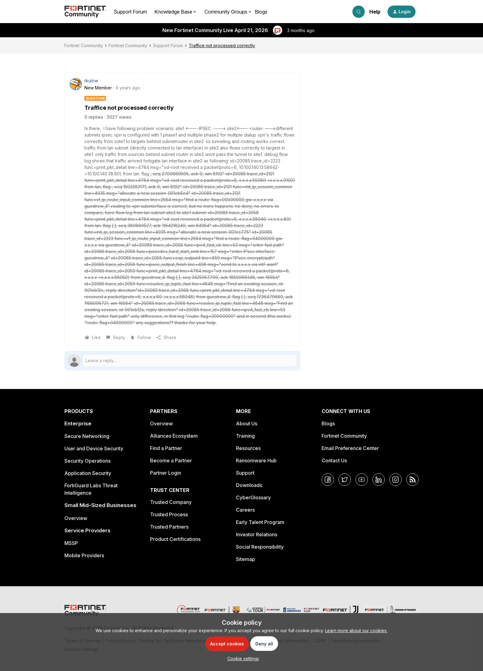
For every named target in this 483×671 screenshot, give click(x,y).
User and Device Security (93, 448)
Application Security (87, 473)
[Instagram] (395, 479)
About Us (246, 423)
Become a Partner (171, 460)
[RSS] (412, 479)
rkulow (91, 80)
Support (245, 473)
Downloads (249, 485)
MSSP (71, 543)
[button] (402, 12)
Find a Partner (166, 448)
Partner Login (165, 473)
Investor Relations (256, 534)
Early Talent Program (260, 522)
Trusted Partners (169, 527)
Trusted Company (171, 502)
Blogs (261, 12)
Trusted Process (169, 514)
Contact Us (334, 460)
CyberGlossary (253, 497)
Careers (245, 510)
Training (245, 436)
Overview (75, 518)
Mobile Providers (84, 555)
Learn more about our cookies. (356, 630)
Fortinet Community (83, 45)
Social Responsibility (260, 547)
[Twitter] (345, 479)
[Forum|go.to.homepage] (85, 12)
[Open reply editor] (182, 360)
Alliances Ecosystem (174, 436)
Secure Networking (86, 436)
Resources (248, 448)
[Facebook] (328, 479)
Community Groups (226, 12)
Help (374, 12)
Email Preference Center (350, 448)
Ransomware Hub (256, 460)
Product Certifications (175, 539)
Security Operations (87, 461)
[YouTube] (361, 479)
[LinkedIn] (378, 479)
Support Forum (130, 12)
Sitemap (245, 559)
